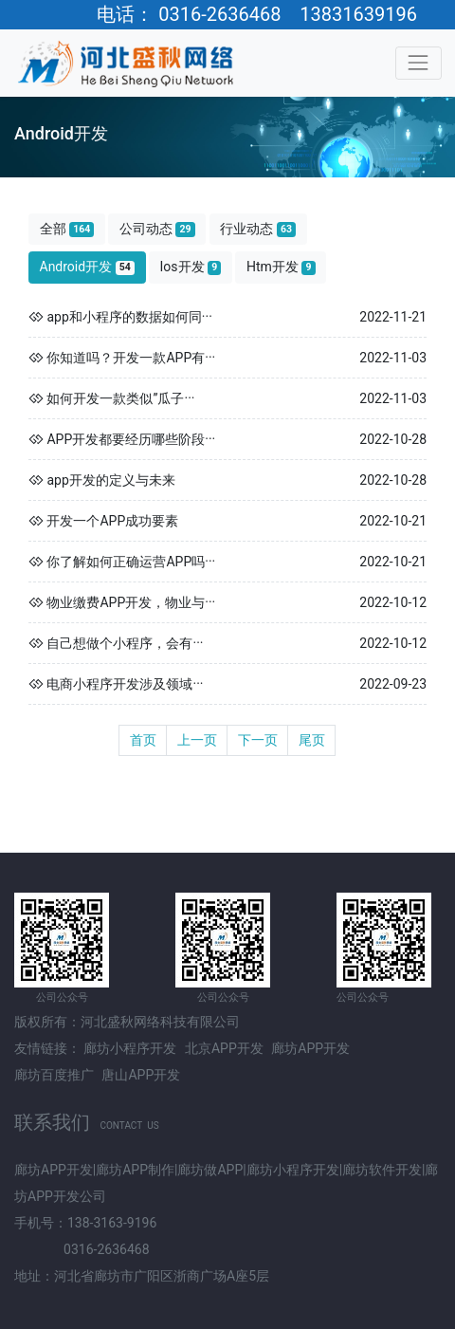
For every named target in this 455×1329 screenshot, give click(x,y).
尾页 (312, 740)
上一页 (197, 740)
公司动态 (157, 229)
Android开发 (88, 267)
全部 (67, 229)
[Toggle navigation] (418, 63)
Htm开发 (281, 267)
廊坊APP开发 (310, 1048)
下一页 (258, 740)
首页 (143, 740)
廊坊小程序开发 (129, 1048)
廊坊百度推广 (54, 1074)
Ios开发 (191, 267)
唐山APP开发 (140, 1074)
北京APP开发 (224, 1048)
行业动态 (258, 229)
